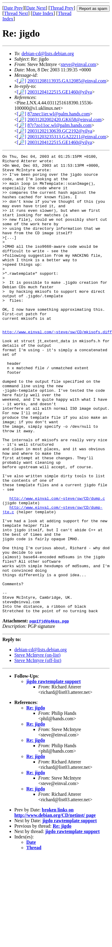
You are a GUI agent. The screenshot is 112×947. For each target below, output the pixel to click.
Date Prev (13, 7)
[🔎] (21, 80)
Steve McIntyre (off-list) (37, 752)
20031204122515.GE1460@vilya (59, 91)
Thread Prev (61, 7)
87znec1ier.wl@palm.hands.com (58, 113)
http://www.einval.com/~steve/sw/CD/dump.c (57, 567)
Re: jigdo (35, 799)
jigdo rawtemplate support (53, 773)
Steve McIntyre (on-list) (37, 746)
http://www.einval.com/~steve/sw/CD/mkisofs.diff (57, 367)
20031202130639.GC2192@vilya (59, 130)
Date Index (42, 13)
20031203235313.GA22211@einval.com (66, 136)
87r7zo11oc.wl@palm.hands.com (59, 125)
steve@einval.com (78, 64)
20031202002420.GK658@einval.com (64, 119)
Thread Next (16, 13)
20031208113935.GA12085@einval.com (66, 80)
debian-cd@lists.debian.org (48, 53)
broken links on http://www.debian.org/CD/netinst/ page (55, 904)
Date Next (36, 7)
